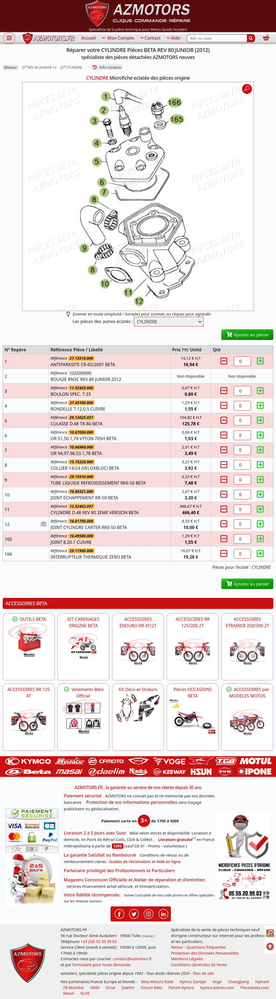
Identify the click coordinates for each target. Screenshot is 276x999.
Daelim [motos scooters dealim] (128, 987)
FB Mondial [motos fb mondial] (73, 987)
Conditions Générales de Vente (199, 964)
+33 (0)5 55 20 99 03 (99, 941)
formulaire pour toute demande (101, 964)
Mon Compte (117, 38)
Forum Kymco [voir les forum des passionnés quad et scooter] (181, 987)
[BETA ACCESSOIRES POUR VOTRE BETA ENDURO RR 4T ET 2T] (138, 652)
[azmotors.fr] (48, 38)
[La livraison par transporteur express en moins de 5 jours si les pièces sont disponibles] (31, 879)
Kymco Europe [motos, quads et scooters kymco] (193, 981)
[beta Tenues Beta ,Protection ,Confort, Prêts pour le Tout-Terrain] (83, 716)
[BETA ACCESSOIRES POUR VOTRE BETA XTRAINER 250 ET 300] (247, 652)
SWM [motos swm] (94, 987)
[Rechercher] (251, 38)
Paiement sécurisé (83, 796)
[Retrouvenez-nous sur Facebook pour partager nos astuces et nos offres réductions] (119, 914)
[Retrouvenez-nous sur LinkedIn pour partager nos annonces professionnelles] (163, 914)
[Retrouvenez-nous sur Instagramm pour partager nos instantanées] (148, 914)
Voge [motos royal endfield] (217, 981)
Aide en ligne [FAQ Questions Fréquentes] (169, 861)
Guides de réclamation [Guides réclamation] (130, 861)
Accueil (88, 38)
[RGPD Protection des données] (244, 836)
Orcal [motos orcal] (110, 987)
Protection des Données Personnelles (205, 953)
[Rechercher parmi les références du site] (217, 38)
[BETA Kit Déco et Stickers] (138, 708)
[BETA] (247, 722)
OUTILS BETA (28, 619)
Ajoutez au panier (247, 335)
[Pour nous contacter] (244, 881)
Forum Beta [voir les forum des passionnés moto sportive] (151, 987)
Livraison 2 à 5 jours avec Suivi (95, 833)
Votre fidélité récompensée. (92, 895)
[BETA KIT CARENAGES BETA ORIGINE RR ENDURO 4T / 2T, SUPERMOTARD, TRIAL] (83, 646)
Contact (149, 38)
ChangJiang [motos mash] (238, 981)
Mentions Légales (187, 958)
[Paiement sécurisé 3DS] (31, 830)
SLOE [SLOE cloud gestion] (84, 993)
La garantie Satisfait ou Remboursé (100, 855)
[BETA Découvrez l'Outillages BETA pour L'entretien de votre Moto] (29, 639)
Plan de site (203, 973)
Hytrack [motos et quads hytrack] (262, 981)
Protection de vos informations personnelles (131, 802)
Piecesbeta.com (254, 987)
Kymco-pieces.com (217, 987)
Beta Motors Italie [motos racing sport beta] (157, 981)
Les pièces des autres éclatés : (103, 321)
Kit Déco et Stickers (138, 689)
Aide (173, 38)
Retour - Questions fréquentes (198, 947)
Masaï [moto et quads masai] (68, 993)
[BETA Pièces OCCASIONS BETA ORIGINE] (193, 716)
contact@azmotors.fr (133, 958)
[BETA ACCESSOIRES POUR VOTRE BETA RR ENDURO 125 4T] (29, 722)
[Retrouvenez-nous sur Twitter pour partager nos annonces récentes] (134, 914)
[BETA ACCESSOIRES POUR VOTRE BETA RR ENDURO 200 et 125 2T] (193, 652)
